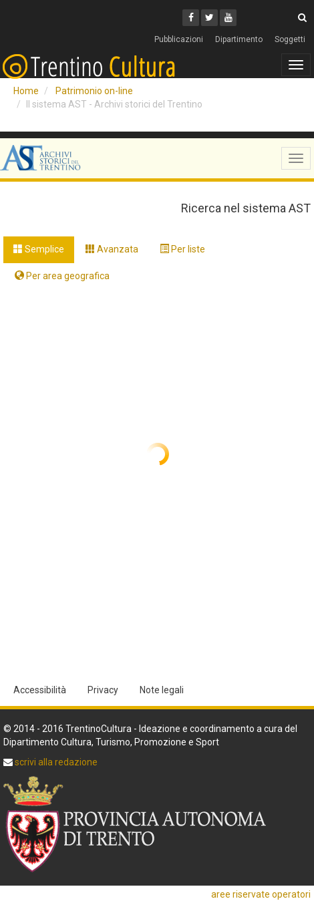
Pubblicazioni (178, 39)
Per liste (182, 249)
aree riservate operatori (261, 894)
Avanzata (112, 249)
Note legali (162, 690)
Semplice (38, 249)
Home (26, 90)
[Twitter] (209, 17)
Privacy (103, 690)
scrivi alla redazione (55, 762)
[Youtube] (228, 17)
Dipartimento (239, 39)
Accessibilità (39, 690)
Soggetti (290, 39)
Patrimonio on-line (94, 90)
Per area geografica (62, 275)
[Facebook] (190, 17)
